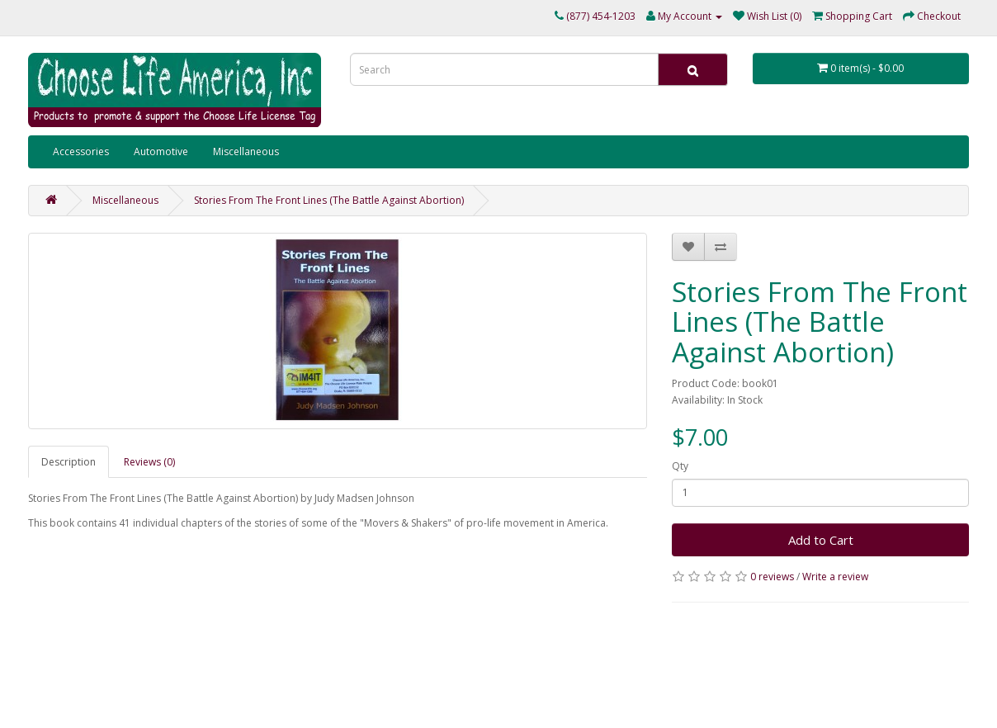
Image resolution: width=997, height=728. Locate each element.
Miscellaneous (246, 151)
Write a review (835, 577)
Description (68, 462)
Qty (680, 466)
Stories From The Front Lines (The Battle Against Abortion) (329, 200)
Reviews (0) (149, 462)
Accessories (81, 151)
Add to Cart (820, 540)
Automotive (161, 151)
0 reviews (772, 577)
